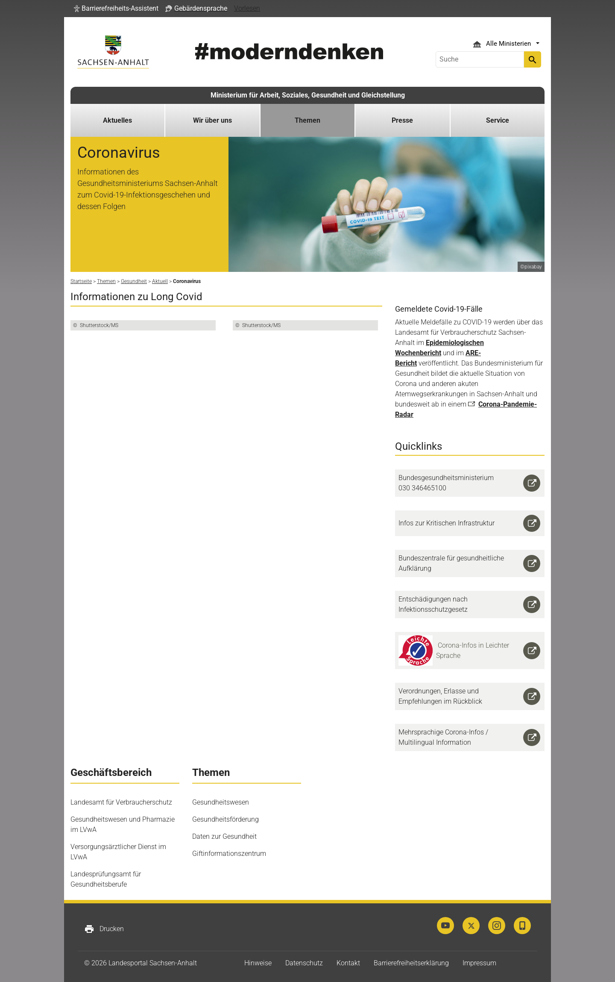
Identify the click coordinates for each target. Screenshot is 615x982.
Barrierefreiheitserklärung (411, 963)
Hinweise (258, 963)
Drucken (104, 929)
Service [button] (497, 120)
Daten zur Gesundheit (224, 836)
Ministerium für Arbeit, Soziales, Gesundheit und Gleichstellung (308, 95)
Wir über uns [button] (212, 120)
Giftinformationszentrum (229, 853)
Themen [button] (307, 120)
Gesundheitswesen (220, 802)
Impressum (479, 963)
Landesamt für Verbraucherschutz (121, 802)
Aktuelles (117, 120)
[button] (116, 8)
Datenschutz (304, 963)
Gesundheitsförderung (225, 819)
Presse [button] (402, 120)
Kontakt (348, 963)
